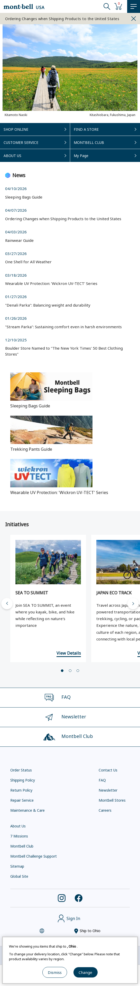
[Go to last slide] (7, 605)
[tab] (62, 672)
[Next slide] (133, 605)
